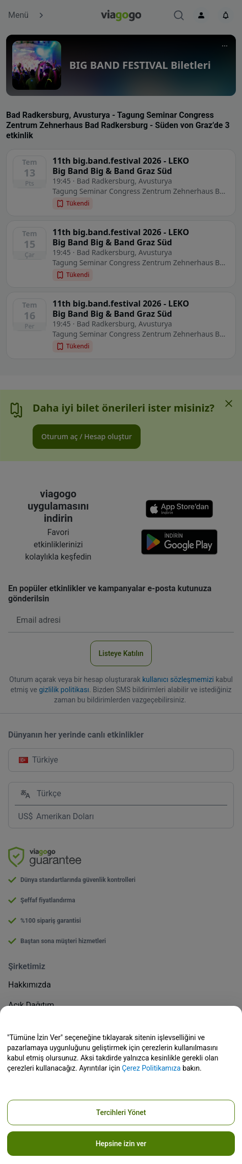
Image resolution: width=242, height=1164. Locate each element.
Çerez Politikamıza (151, 1068)
